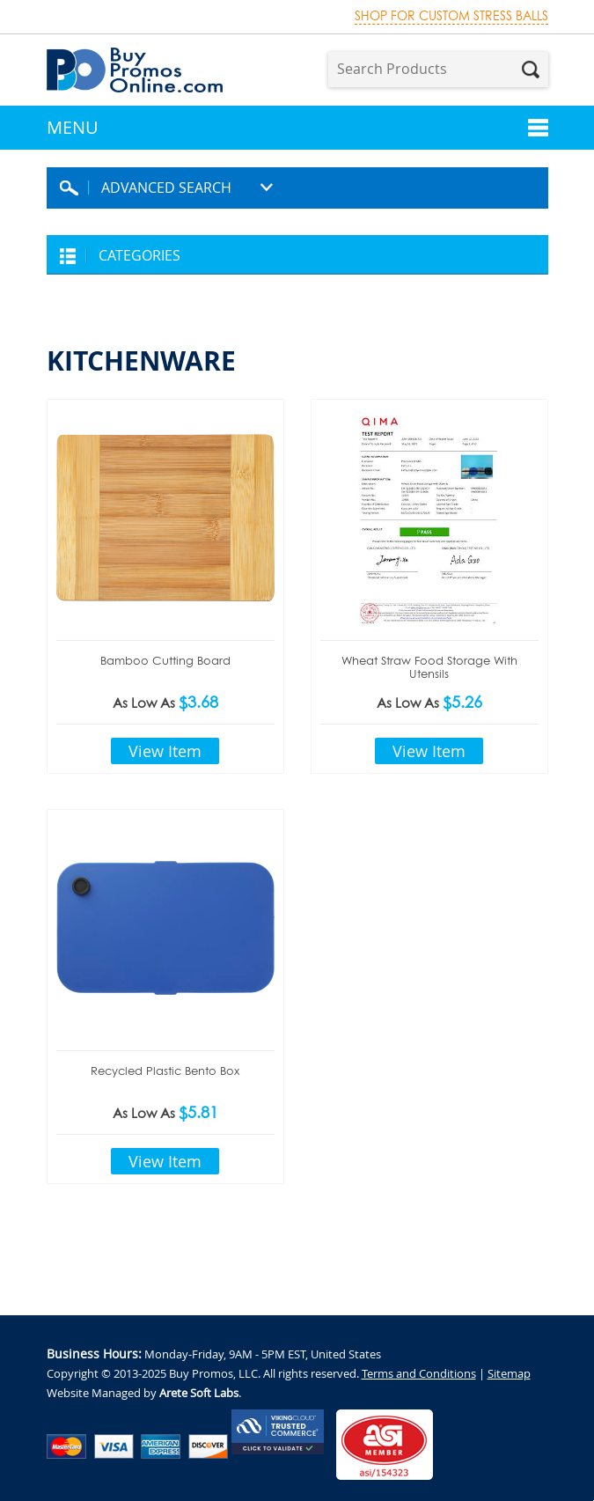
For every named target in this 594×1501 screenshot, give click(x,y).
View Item (165, 751)
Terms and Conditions (419, 1373)
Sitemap (509, 1373)
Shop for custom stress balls (451, 16)
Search (530, 69)
